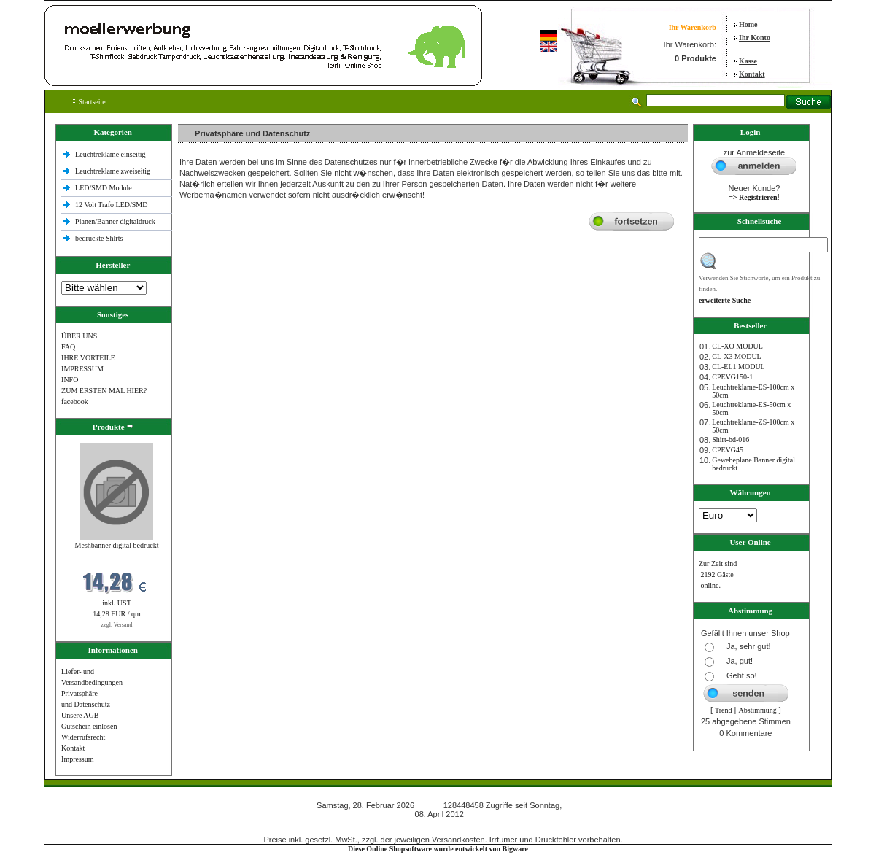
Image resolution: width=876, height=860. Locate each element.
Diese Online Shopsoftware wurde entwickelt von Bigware (438, 849)
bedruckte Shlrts (99, 238)
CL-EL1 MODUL (738, 367)
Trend (723, 710)
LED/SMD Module (103, 188)
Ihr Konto (754, 38)
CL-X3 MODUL (736, 356)
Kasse (748, 61)
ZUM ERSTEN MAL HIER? (104, 391)
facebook (74, 402)
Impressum (77, 759)
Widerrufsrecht (83, 737)
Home (748, 24)
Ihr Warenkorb (692, 27)
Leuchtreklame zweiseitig (113, 171)
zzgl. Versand (117, 624)
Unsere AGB (79, 715)
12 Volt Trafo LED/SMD (111, 205)
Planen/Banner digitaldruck (115, 221)
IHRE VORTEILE (88, 358)
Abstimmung (758, 710)
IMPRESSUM (82, 369)
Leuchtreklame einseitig (111, 154)
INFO (69, 380)
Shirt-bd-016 (730, 439)
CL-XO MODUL (737, 346)
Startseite (89, 102)
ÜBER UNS (79, 336)
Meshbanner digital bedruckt (117, 545)
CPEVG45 (727, 450)
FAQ (68, 347)
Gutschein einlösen (89, 726)
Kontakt (752, 74)
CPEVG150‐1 (732, 377)
